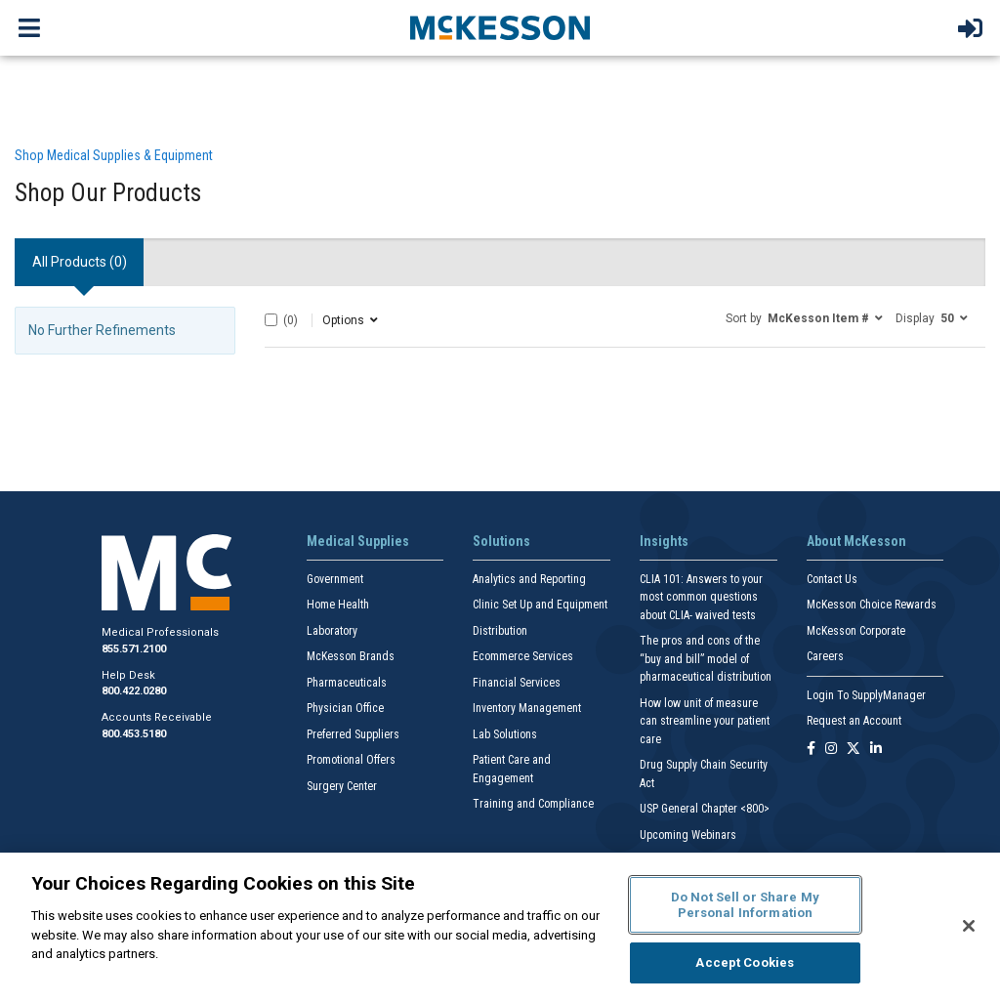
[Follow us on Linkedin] (876, 749)
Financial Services (517, 683)
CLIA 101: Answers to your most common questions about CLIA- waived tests (701, 597)
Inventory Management (527, 708)
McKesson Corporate (856, 631)
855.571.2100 (134, 649)
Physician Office (345, 708)
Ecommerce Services (523, 656)
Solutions (501, 541)
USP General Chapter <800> (705, 808)
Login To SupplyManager (866, 695)
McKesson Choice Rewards (872, 604)
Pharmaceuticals (347, 683)
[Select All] (271, 319)
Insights (664, 541)
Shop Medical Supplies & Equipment (114, 155)
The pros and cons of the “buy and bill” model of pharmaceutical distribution (705, 659)
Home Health (338, 604)
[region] (500, 928)
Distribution (500, 631)
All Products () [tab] (79, 262)
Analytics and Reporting (529, 579)
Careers (825, 656)
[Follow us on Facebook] (811, 749)
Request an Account (854, 721)
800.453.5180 (134, 734)
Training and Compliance (533, 804)
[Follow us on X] (853, 749)
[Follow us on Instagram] (831, 749)
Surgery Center (342, 786)
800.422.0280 (134, 691)
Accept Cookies (744, 962)
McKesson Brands (351, 656)
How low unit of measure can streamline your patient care (705, 721)
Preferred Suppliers (353, 734)
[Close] (968, 925)
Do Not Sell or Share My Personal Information (745, 905)
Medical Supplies (358, 541)
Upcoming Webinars (688, 835)
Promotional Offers (351, 760)
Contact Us (832, 579)
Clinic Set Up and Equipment (540, 604)
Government (335, 579)
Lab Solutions (505, 734)
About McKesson (856, 541)
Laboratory (332, 631)
